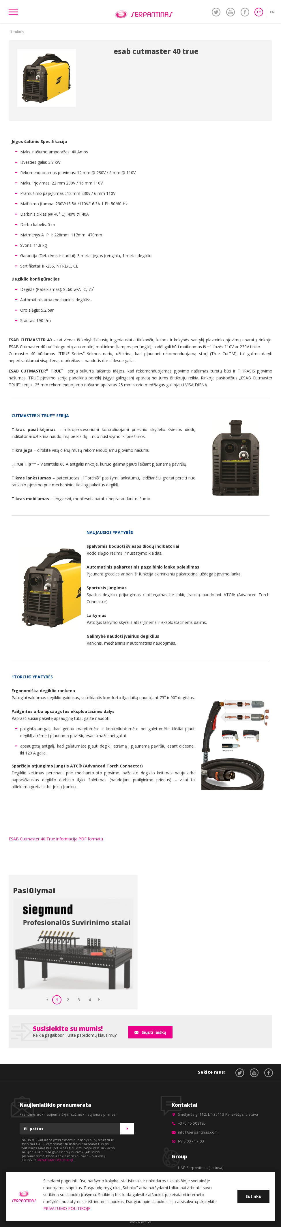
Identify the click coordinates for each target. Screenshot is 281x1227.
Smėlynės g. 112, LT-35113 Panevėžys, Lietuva (218, 1114)
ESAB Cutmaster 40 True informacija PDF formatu (56, 839)
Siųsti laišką (154, 1032)
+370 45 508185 (192, 1123)
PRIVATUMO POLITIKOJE (56, 1160)
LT (259, 12)
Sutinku (253, 1196)
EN (272, 12)
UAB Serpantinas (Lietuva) (201, 1167)
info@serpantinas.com (198, 1132)
